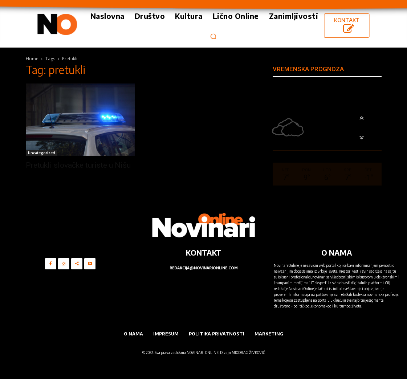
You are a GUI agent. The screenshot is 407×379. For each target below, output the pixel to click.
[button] (213, 36)
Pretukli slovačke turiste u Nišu (78, 165)
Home (32, 59)
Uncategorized (41, 152)
